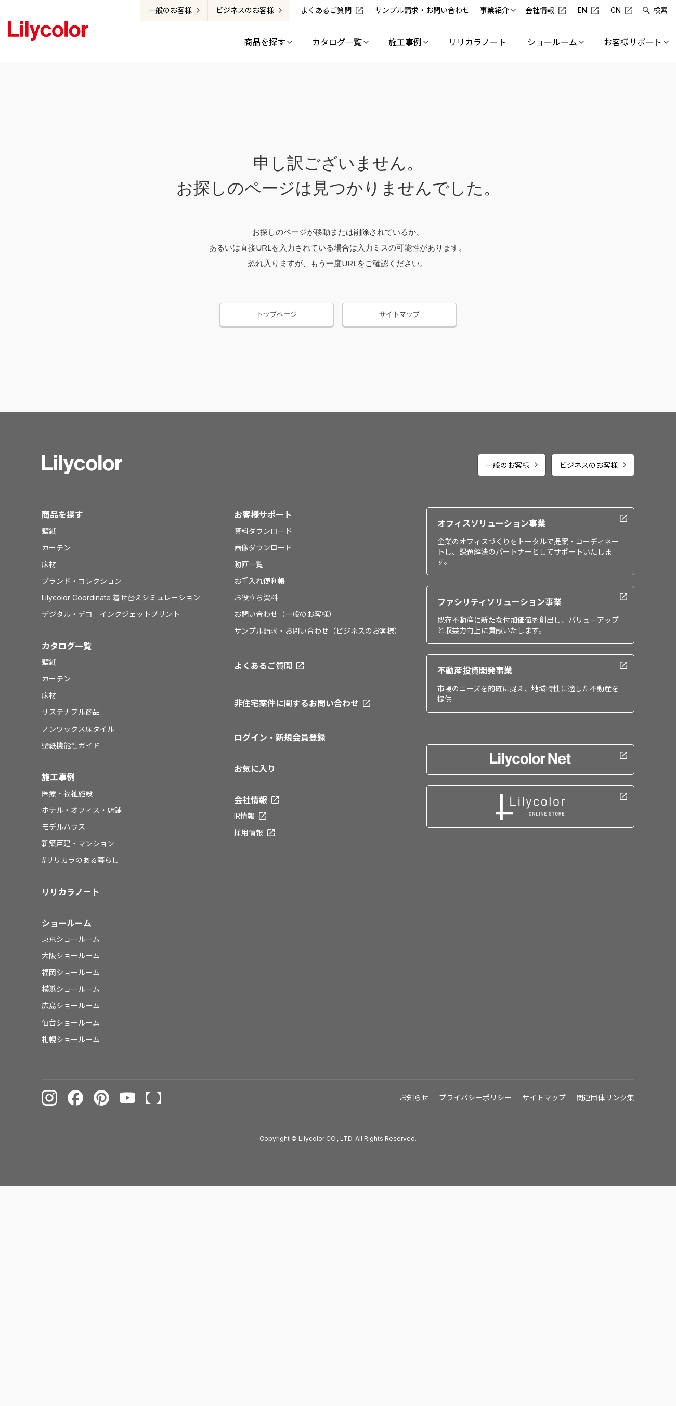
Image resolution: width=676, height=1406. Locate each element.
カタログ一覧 (67, 646)
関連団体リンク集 (605, 1097)
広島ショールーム (71, 1005)
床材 (49, 564)
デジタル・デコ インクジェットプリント (111, 614)
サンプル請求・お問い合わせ (422, 10)
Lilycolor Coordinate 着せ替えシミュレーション (121, 597)
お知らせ (413, 1097)
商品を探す (62, 514)
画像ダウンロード (263, 547)
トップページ (276, 314)
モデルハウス (63, 826)
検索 (661, 10)
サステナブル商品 (71, 711)
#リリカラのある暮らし (80, 860)
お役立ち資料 (256, 597)
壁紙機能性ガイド (71, 745)
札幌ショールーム (71, 1039)
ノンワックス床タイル (78, 729)
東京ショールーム (71, 939)
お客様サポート (263, 514)
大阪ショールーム (71, 955)
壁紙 (49, 531)
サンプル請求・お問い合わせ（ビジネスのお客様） (317, 630)
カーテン (56, 547)
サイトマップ (399, 314)
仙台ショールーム (71, 1022)
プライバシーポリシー (475, 1097)
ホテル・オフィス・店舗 (82, 810)
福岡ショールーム (71, 972)
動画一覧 (248, 564)
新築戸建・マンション (78, 843)
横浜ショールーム (71, 988)
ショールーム (67, 923)
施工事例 (58, 777)
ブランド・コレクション (82, 580)
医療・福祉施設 (67, 793)
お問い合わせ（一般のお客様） (285, 614)
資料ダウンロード (263, 531)
